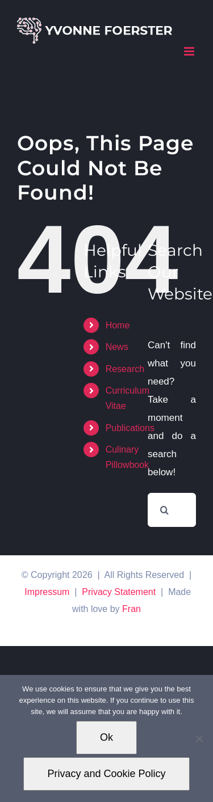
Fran (131, 609)
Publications (130, 428)
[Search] (165, 510)
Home (118, 325)
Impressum (46, 592)
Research (125, 369)
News (117, 347)
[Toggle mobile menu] (190, 51)
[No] (198, 738)
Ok (106, 737)
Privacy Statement (119, 592)
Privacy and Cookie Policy (106, 773)
